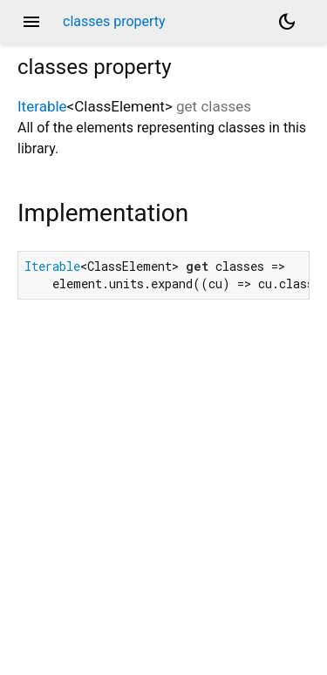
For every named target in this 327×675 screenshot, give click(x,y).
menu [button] (31, 21)
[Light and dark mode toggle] (287, 22)
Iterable (42, 106)
